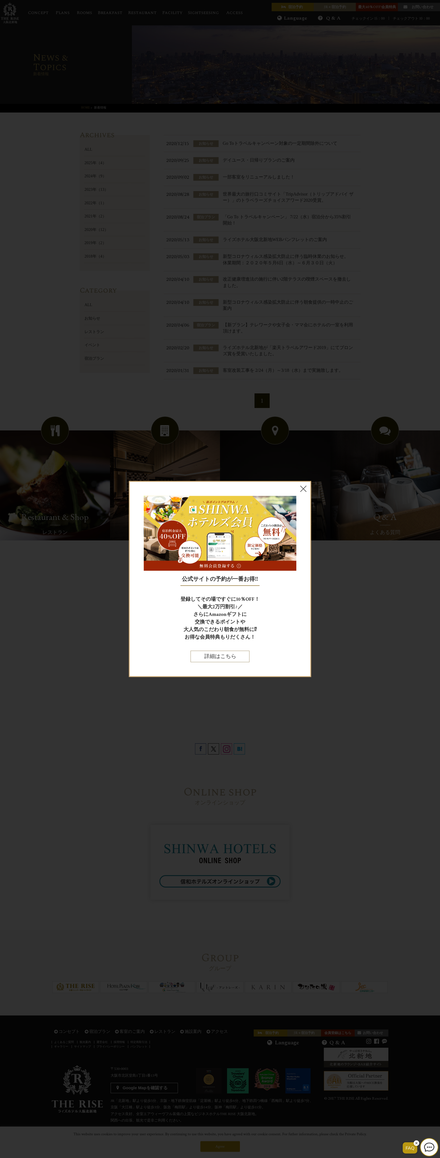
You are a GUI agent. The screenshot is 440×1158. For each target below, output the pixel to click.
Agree (220, 1146)
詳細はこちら (220, 656)
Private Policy (355, 1134)
